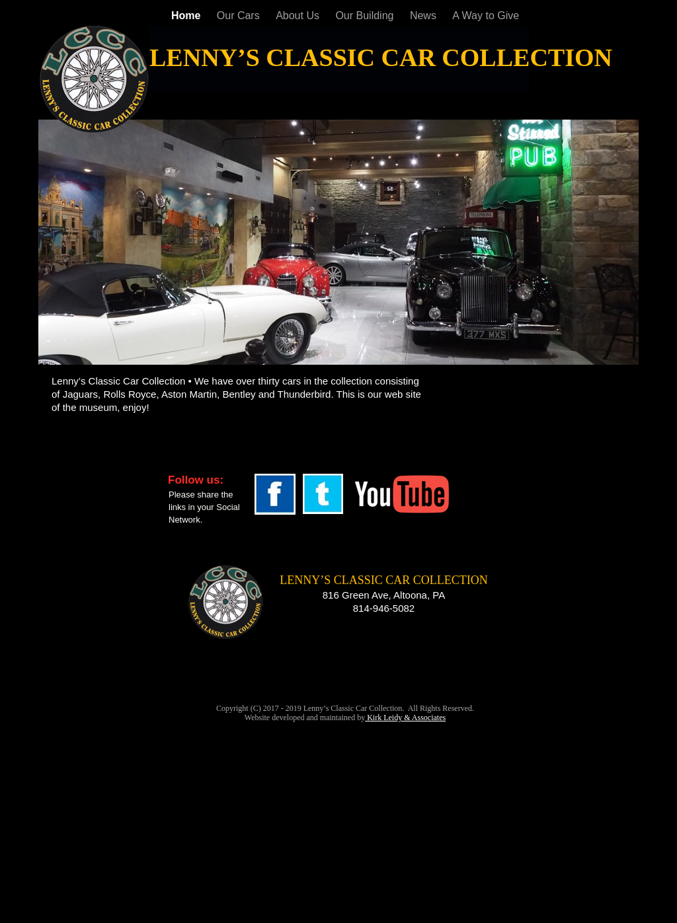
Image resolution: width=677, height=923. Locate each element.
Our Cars (239, 15)
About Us (299, 15)
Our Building (366, 15)
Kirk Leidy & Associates (405, 717)
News (424, 15)
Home (187, 15)
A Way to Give (485, 15)
